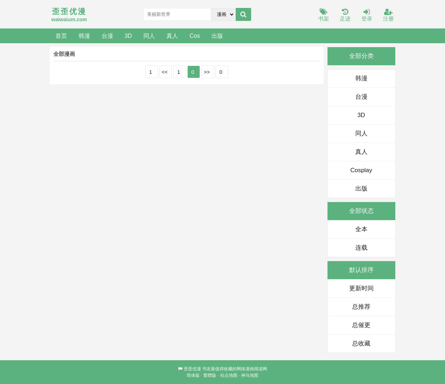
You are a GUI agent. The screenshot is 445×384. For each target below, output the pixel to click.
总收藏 (361, 343)
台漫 (107, 35)
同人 (149, 35)
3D (128, 35)
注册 (388, 15)
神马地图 (249, 375)
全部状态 (361, 210)
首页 (61, 35)
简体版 (193, 375)
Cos (195, 35)
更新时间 (361, 288)
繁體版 (209, 375)
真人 (172, 35)
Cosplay (361, 170)
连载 (361, 247)
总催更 (361, 325)
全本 (361, 229)
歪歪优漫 (192, 368)
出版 (217, 35)
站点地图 (228, 375)
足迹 (345, 15)
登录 (366, 15)
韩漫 (84, 35)
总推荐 (361, 306)
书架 (323, 15)
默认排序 (361, 270)
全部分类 (361, 56)
